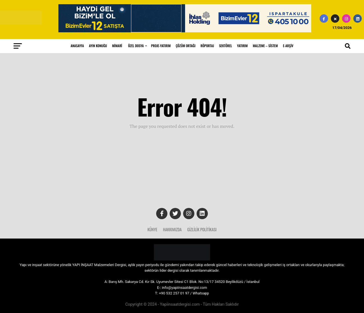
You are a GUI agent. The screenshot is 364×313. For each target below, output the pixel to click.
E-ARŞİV (288, 45)
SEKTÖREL (225, 45)
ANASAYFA (77, 45)
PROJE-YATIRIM (161, 45)
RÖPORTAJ (207, 45)
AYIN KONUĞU (98, 45)
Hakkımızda (172, 229)
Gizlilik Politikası (202, 229)
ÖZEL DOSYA (136, 45)
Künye (152, 229)
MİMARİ (117, 45)
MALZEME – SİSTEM (265, 45)
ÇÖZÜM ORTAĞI (185, 45)
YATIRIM (242, 45)
